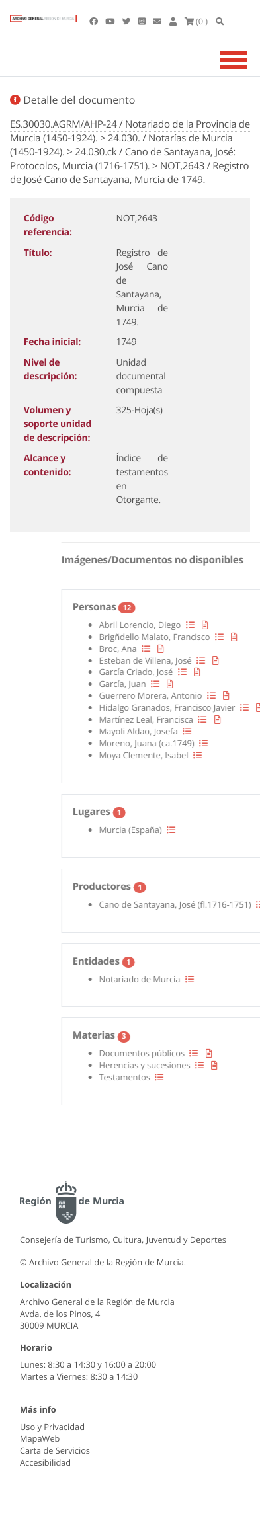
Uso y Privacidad (52, 1427)
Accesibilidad (45, 1462)
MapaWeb (40, 1438)
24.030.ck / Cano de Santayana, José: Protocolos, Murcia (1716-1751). (123, 159)
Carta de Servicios (55, 1450)
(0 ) (196, 21)
